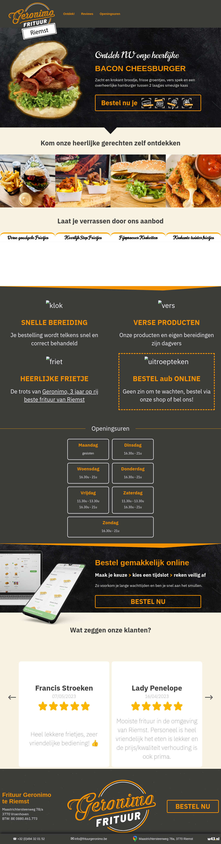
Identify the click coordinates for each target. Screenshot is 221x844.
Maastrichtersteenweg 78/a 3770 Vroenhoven (22, 811)
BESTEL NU (148, 601)
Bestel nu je (148, 104)
